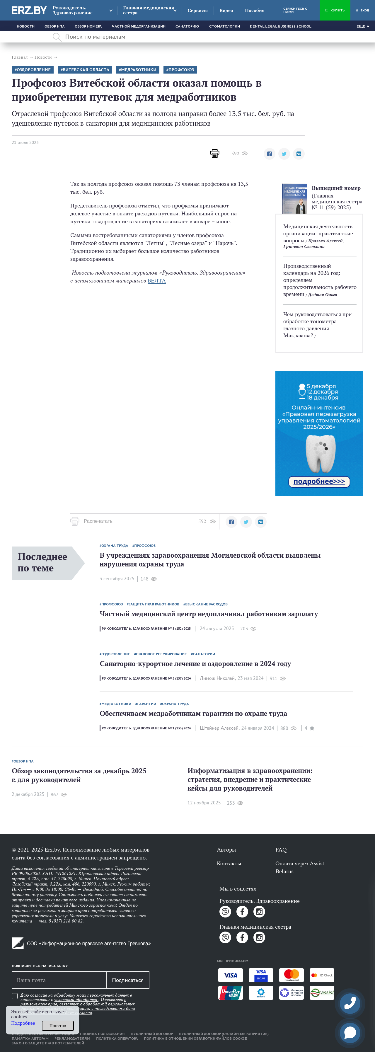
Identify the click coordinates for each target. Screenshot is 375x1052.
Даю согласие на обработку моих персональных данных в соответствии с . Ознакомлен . (78, 1004)
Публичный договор (152, 1034)
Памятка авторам (30, 1038)
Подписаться (128, 980)
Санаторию (187, 26)
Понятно (58, 1025)
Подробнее (23, 1023)
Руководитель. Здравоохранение (73, 10)
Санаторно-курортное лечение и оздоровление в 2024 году (195, 664)
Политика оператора (117, 1038)
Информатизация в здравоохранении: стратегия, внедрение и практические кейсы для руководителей (250, 779)
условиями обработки (76, 999)
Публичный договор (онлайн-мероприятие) (224, 1034)
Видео (226, 10)
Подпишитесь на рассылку (40, 966)
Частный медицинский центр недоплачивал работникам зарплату (209, 614)
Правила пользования (102, 1034)
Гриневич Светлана (304, 246)
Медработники (138, 70)
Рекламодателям (72, 1038)
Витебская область (86, 70)
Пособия (255, 10)
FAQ (281, 849)
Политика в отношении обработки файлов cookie (195, 1038)
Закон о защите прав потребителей (48, 1043)
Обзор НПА (55, 26)
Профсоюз (181, 70)
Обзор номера (88, 26)
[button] (269, 154)
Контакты (229, 863)
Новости (26, 26)
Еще (361, 26)
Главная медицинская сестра (148, 10)
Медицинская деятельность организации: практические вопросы (318, 233)
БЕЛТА (157, 280)
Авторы (226, 849)
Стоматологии (224, 26)
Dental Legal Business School (280, 26)
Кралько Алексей (325, 240)
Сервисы (198, 10)
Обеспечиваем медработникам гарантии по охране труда (193, 713)
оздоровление (34, 70)
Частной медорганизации (139, 26)
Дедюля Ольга (322, 294)
